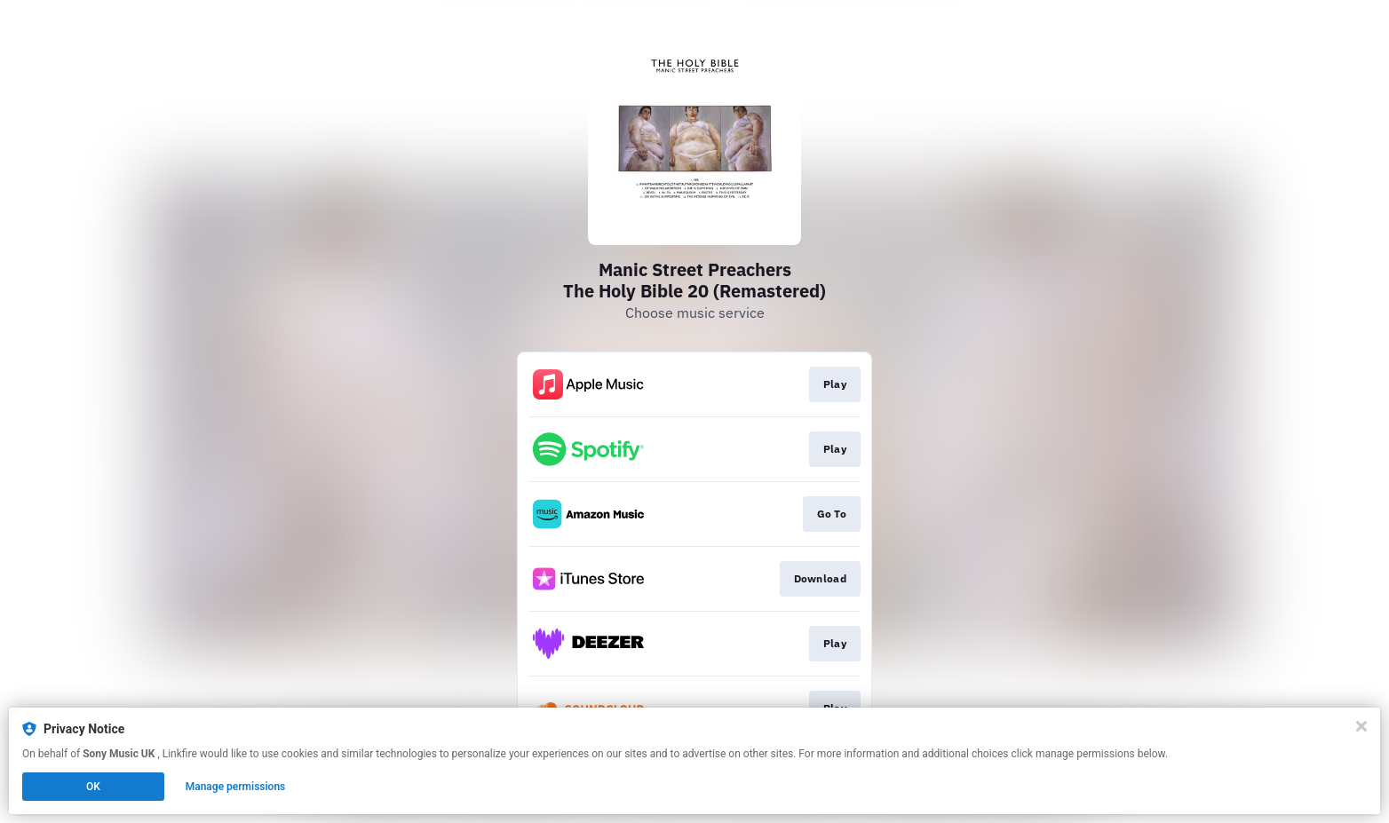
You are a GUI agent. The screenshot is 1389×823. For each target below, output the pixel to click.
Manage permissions (236, 786)
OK (93, 786)
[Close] (1361, 726)
